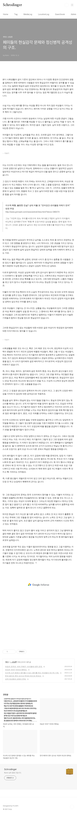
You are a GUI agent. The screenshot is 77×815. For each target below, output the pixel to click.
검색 (66, 5)
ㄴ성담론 (13, 662)
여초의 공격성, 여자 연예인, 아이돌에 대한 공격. (23, 667)
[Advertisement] (38, 584)
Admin (73, 14)
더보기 (7, 153)
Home (5, 14)
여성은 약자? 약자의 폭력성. (16, 670)
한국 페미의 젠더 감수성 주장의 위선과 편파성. (23, 676)
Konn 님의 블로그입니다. (12, 773)
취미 (7, 662)
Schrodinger (12, 5)
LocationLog (43, 14)
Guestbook (60, 14)
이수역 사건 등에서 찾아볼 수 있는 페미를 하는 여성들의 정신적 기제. (32, 673)
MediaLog (27, 14)
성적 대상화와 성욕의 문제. (15, 679)
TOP (72, 807)
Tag (15, 14)
